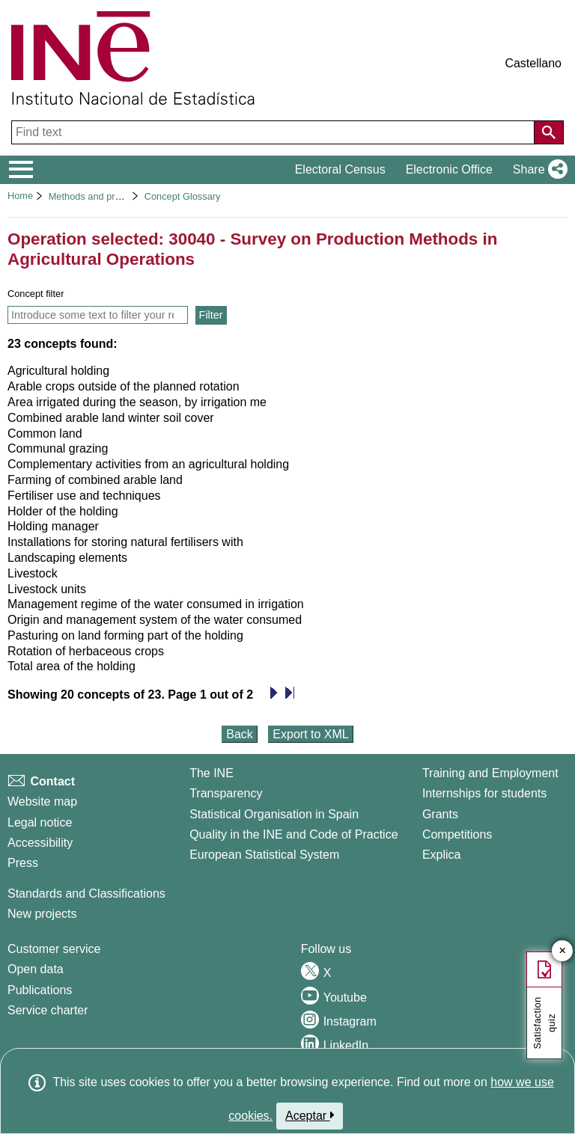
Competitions (457, 834)
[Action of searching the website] (549, 132)
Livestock (32, 573)
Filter (211, 315)
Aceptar (309, 1115)
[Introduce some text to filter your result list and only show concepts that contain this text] (97, 315)
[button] (537, 169)
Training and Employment (490, 773)
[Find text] (274, 132)
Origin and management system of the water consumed (154, 619)
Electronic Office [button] (449, 169)
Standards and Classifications (86, 893)
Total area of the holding (71, 666)
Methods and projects (94, 196)
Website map (42, 801)
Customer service (53, 949)
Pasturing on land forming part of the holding (125, 635)
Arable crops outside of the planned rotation (123, 386)
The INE (211, 773)
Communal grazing (57, 448)
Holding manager (53, 526)
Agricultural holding (58, 370)
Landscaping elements (67, 557)
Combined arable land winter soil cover (110, 417)
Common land (44, 433)
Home (20, 195)
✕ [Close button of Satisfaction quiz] (562, 951)
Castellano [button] (533, 63)
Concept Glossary (182, 196)
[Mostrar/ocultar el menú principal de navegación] (21, 169)
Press (22, 862)
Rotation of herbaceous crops (85, 651)
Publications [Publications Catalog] (39, 990)
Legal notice (39, 822)
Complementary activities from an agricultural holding (148, 464)
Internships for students (484, 793)
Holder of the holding (62, 511)
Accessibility (40, 842)
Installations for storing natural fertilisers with (125, 542)
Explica (441, 854)
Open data (35, 969)
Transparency (225, 793)
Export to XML (310, 734)
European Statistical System (264, 854)
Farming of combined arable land (95, 479)
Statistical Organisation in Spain (274, 814)
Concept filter (35, 293)
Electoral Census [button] (340, 169)
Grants (440, 814)
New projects (41, 913)
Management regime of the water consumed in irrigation (155, 604)
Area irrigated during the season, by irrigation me (137, 402)
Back (239, 734)
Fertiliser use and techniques (84, 495)
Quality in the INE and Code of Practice (293, 834)
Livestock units (46, 589)
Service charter (47, 1010)
